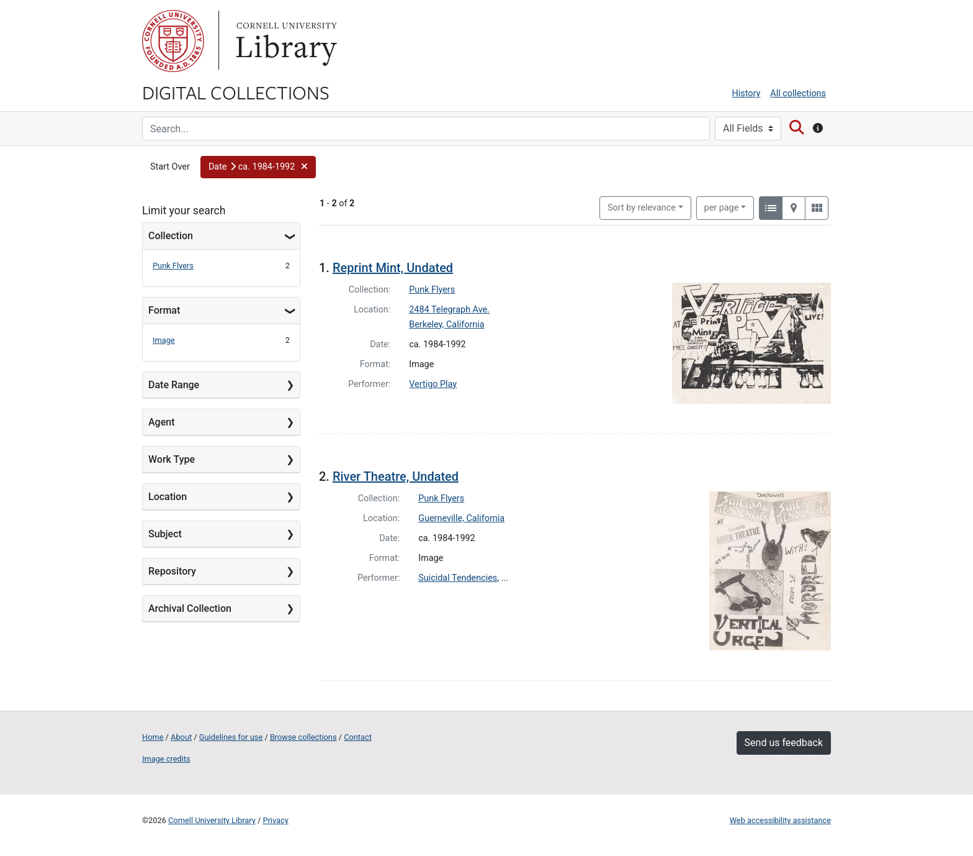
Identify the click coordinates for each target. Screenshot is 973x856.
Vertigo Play (433, 384)
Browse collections (303, 737)
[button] (258, 167)
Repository (172, 571)
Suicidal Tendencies (457, 578)
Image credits (166, 758)
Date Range (173, 385)
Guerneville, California (461, 518)
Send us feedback (784, 743)
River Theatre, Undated (396, 476)
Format (164, 310)
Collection (170, 236)
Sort (642, 208)
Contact (358, 737)
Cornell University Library (212, 820)
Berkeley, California (446, 324)
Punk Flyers (173, 265)
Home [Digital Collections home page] (152, 737)
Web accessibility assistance (780, 820)
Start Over (170, 167)
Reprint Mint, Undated (393, 267)
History (746, 93)
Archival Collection (189, 608)
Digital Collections (236, 92)
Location (167, 497)
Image (164, 340)
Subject (165, 534)
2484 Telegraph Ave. (449, 309)
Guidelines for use (230, 737)
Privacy (275, 820)
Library (284, 41)
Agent (161, 422)
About (181, 737)
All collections (798, 93)
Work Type (171, 459)
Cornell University (173, 41)
